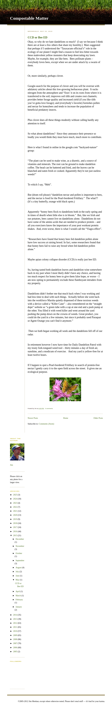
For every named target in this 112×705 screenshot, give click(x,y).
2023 (15, 503)
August (19, 567)
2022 (15, 507)
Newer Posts (33, 418)
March (18, 595)
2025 (15, 495)
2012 (15, 623)
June (18, 576)
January (19, 607)
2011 (15, 627)
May (18, 580)
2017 (15, 527)
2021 (15, 511)
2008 (15, 639)
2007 (15, 643)
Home (65, 418)
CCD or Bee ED (37, 37)
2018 (15, 523)
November (20, 546)
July (17, 571)
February (19, 599)
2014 (15, 615)
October (19, 553)
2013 (15, 619)
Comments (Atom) (46, 424)
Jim (11, 465)
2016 (15, 531)
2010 (15, 631)
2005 (15, 651)
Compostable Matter (29, 18)
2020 (15, 515)
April (18, 591)
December (20, 539)
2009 (15, 635)
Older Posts (98, 418)
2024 (15, 499)
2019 (15, 519)
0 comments (49, 408)
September (20, 560)
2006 (15, 647)
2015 (15, 535)
